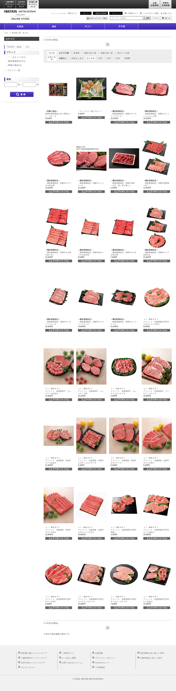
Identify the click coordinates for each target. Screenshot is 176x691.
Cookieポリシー (102, 663)
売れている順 (123, 53)
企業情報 (99, 653)
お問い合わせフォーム (72, 663)
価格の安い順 (90, 53)
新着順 (77, 53)
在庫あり (63, 58)
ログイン (86, 13)
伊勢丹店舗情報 (166, 4)
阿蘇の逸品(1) (15, 65)
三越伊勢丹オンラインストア (10, 4)
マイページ (116, 13)
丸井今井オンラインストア (21, 4)
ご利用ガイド (132, 13)
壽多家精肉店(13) (16, 61)
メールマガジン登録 (150, 13)
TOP (6, 33)
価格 (8, 79)
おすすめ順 (64, 53)
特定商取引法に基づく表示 (152, 653)
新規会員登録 (101, 13)
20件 (100, 58)
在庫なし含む (78, 58)
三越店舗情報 (154, 4)
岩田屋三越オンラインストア (33, 4)
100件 (127, 58)
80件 (118, 58)
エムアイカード (28, 667)
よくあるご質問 (69, 658)
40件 (109, 58)
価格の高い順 (107, 53)
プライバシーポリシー (105, 658)
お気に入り (167, 13)
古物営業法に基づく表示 (151, 658)
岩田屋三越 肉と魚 (20, 33)
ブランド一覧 (13, 70)
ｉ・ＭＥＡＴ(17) (16, 57)
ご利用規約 (100, 667)
